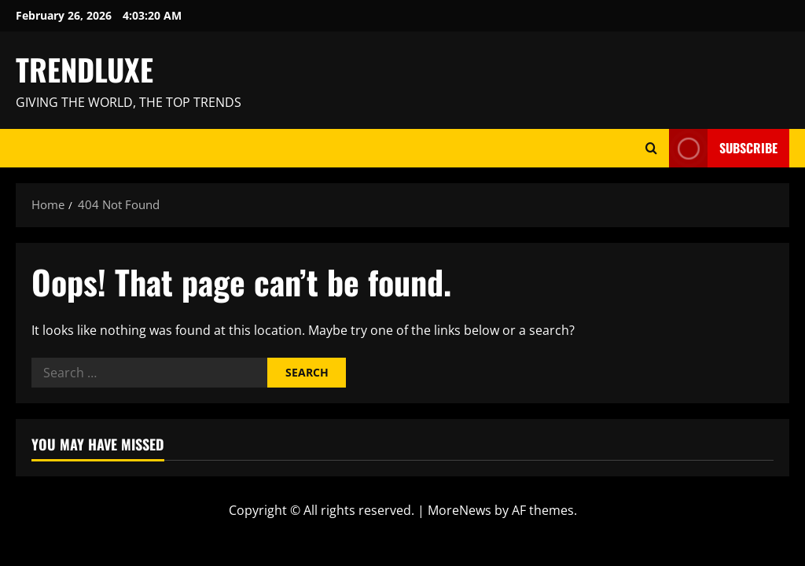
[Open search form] (651, 148)
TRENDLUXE (84, 69)
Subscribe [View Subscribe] (723, 148)
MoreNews (459, 510)
